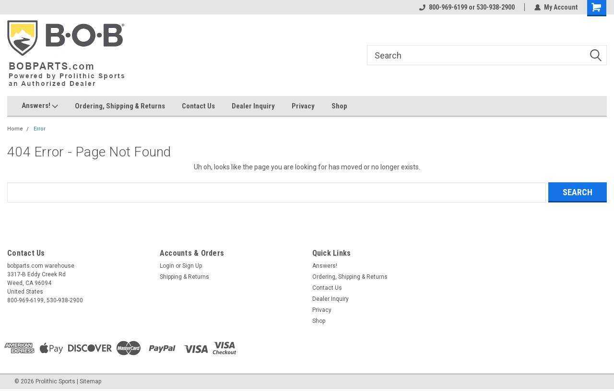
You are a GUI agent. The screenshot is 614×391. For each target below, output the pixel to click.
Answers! (40, 106)
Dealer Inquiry (253, 106)
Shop (339, 106)
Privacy (303, 106)
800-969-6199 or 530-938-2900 (467, 7)
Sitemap (90, 381)
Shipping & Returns (184, 276)
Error (40, 129)
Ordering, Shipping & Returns (120, 106)
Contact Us (198, 106)
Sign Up (192, 265)
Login (167, 265)
